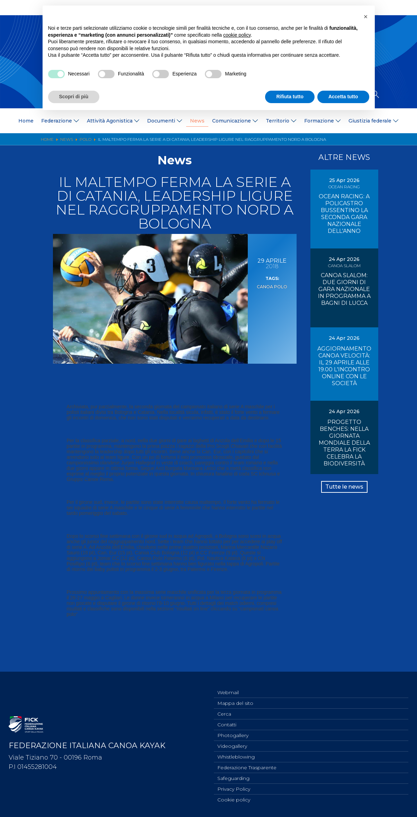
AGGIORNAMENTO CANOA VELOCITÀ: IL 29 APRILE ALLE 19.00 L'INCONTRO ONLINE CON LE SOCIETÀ (344, 366)
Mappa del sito (235, 696)
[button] (365, 16)
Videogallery (232, 742)
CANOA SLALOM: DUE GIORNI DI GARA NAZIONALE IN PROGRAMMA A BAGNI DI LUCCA (344, 289)
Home (26, 121)
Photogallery (232, 731)
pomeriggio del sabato (103, 513)
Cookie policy (233, 799)
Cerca (224, 708)
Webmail (228, 685)
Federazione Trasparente (247, 765)
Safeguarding (233, 776)
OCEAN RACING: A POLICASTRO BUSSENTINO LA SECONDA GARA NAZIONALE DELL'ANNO (344, 213)
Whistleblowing (236, 754)
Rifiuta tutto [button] (289, 96)
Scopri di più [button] (74, 96)
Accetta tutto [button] (343, 96)
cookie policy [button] (237, 35)
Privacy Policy (233, 788)
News (197, 121)
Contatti (226, 719)
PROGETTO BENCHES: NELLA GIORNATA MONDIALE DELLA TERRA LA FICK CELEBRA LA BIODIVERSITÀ (344, 443)
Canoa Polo (272, 286)
